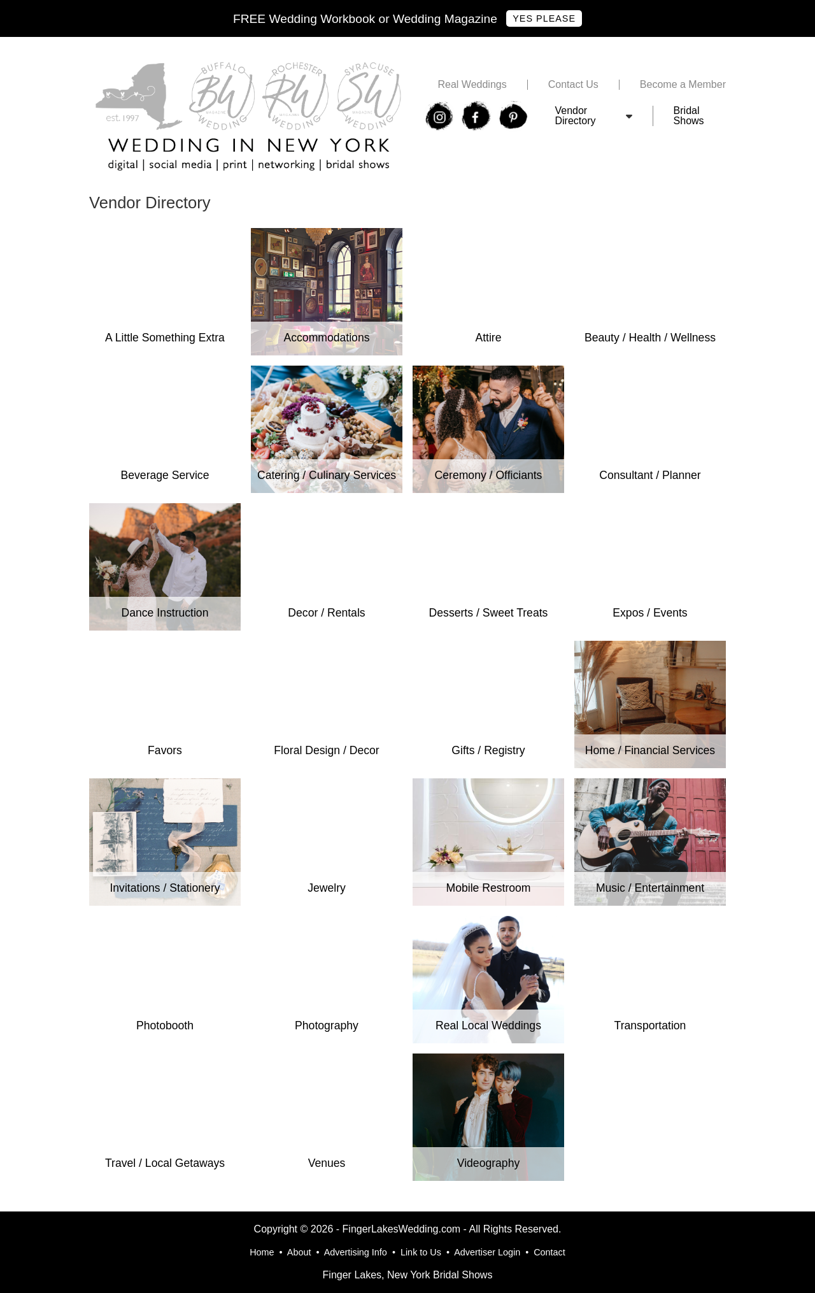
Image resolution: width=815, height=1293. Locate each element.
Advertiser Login (487, 1252)
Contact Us (573, 85)
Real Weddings (471, 85)
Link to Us (420, 1252)
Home (262, 1252)
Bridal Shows (689, 116)
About (299, 1252)
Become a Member (683, 85)
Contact (549, 1252)
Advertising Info (355, 1252)
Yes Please (544, 18)
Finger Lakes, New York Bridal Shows (408, 1274)
